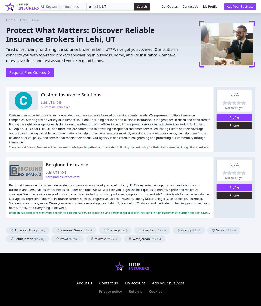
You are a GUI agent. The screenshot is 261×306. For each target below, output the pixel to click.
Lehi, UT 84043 (51, 102)
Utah (24, 20)
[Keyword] (63, 6)
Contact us (108, 283)
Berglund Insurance (67, 164)
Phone (234, 125)
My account (135, 283)
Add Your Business (240, 6)
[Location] (110, 6)
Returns (135, 291)
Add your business (168, 283)
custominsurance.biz (55, 107)
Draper (115, 230)
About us (84, 283)
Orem (188, 230)
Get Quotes (170, 6)
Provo (67, 239)
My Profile (210, 6)
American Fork (28, 230)
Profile (234, 118)
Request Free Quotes (30, 72)
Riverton (151, 230)
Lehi (35, 20)
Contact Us (190, 6)
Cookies (155, 291)
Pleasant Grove (74, 230)
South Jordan (27, 239)
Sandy (224, 230)
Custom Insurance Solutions (71, 95)
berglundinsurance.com (62, 177)
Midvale (104, 239)
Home (11, 20)
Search (142, 6)
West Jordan (145, 239)
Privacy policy (110, 291)
